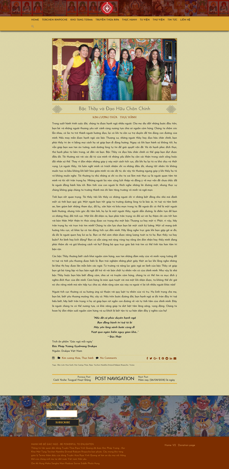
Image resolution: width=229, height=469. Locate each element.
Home (35, 20)
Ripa (91, 365)
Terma (131, 365)
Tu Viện (145, 20)
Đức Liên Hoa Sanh (65, 365)
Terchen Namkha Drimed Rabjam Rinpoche (111, 365)
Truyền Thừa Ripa (107, 20)
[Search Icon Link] (34, 27)
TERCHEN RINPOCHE (54, 20)
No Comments (108, 358)
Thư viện (159, 20)
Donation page (186, 445)
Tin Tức (172, 20)
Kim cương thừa (105, 117)
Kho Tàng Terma (81, 20)
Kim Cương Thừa (81, 365)
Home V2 (170, 445)
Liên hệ (185, 20)
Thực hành (129, 20)
